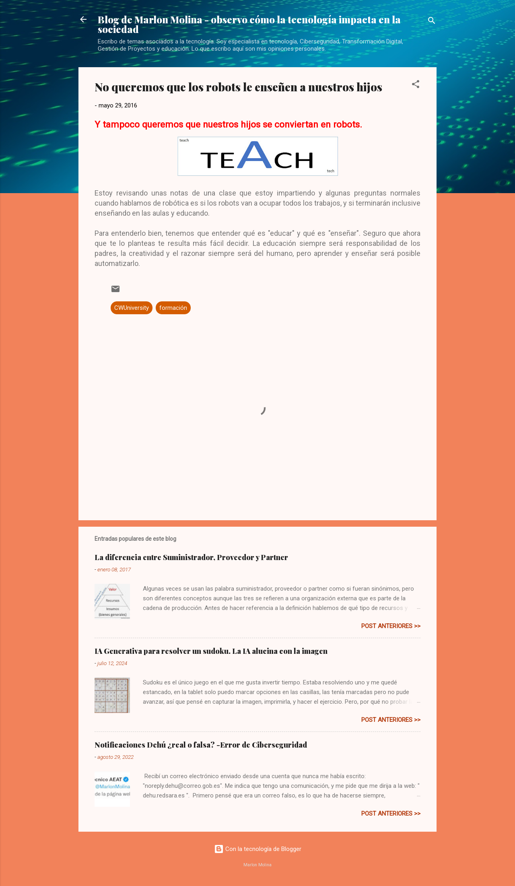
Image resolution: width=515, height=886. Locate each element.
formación (173, 307)
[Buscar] (432, 22)
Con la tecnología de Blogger (257, 849)
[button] (415, 85)
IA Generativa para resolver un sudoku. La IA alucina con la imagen (211, 651)
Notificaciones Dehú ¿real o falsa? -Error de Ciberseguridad (201, 745)
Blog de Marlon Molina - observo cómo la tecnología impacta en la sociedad (249, 24)
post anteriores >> (390, 626)
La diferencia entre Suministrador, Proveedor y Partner (191, 557)
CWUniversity (131, 307)
